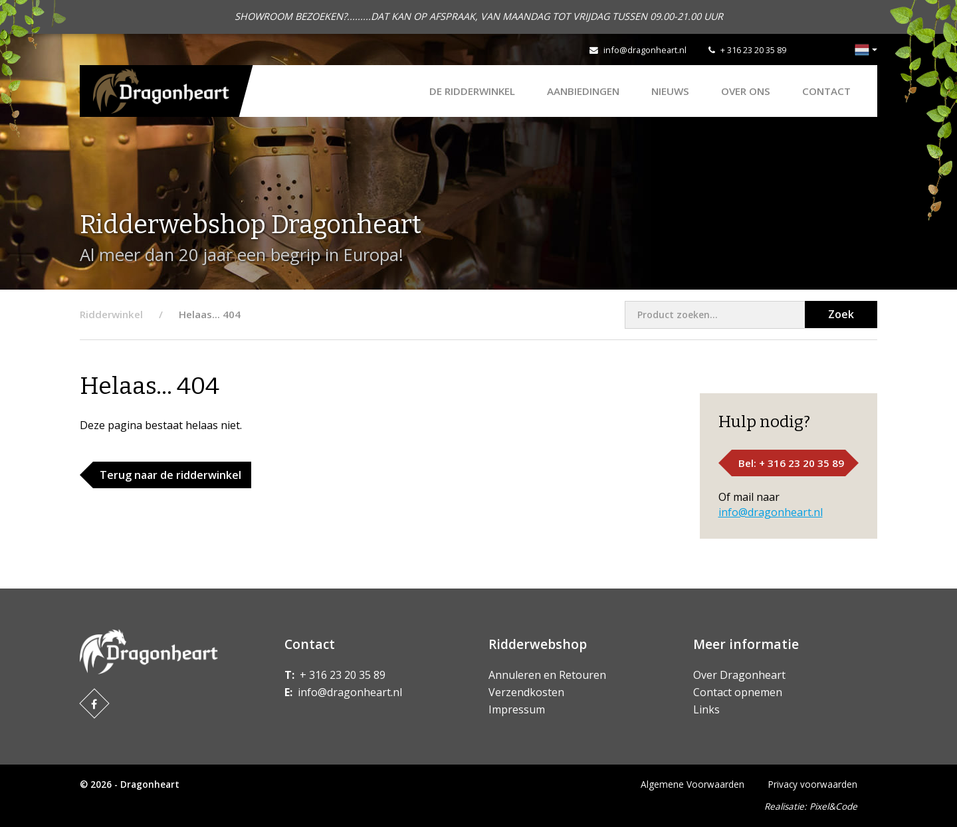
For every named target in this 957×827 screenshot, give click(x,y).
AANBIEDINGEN (583, 91)
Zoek (841, 314)
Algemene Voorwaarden (692, 784)
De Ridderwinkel (472, 91)
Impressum (516, 709)
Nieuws (670, 91)
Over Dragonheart (739, 675)
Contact (826, 91)
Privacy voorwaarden (812, 784)
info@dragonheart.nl (645, 50)
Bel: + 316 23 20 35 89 (791, 463)
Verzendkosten (526, 692)
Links (706, 709)
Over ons (745, 91)
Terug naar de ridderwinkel (170, 475)
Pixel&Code (833, 806)
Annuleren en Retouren (547, 675)
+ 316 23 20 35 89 (753, 50)
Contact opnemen (737, 692)
